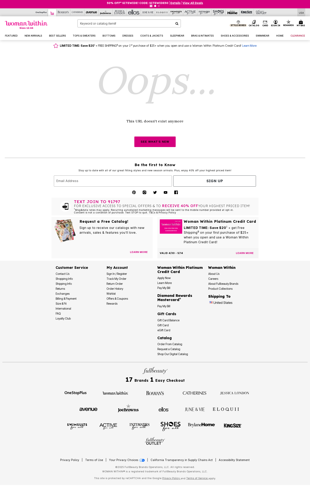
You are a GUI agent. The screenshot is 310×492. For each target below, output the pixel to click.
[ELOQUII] (226, 409)
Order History (115, 288)
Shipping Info (64, 283)
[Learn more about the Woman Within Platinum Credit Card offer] (244, 253)
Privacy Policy (69, 460)
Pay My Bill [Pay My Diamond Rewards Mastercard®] (163, 306)
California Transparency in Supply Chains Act (182, 460)
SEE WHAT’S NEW (155, 141)
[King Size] (247, 12)
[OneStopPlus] (41, 12)
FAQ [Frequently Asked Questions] (58, 313)
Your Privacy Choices (127, 460)
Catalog (164, 338)
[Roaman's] (63, 12)
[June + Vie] (195, 409)
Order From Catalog (169, 344)
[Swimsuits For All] (176, 12)
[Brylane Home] (233, 12)
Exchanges (63, 293)
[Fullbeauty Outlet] (155, 442)
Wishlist (111, 293)
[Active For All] (190, 12)
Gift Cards (166, 314)
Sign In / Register (117, 273)
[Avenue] (91, 12)
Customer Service (72, 267)
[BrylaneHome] (202, 426)
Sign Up (214, 181)
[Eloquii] (162, 12)
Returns (60, 288)
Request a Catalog (168, 349)
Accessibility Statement (234, 460)
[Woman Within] (52, 12)
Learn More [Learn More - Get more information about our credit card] (164, 283)
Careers (213, 278)
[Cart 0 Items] (301, 23)
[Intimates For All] (204, 12)
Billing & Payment (66, 298)
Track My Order (116, 278)
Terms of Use (94, 460)
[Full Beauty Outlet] (261, 12)
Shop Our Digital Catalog (172, 354)
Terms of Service (197, 478)
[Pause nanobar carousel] (151, 6)
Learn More (249, 45)
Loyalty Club (63, 318)
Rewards (112, 303)
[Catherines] (195, 393)
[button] (275, 23)
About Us (213, 273)
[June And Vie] (148, 12)
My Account (117, 267)
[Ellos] (134, 12)
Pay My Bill (163, 288)
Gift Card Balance (168, 320)
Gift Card (163, 325)
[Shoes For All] (218, 12)
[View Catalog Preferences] (139, 252)
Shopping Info (64, 278)
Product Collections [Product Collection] (220, 288)
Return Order (115, 283)
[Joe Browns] (106, 12)
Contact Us (62, 273)
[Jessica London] (120, 12)
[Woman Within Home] (26, 24)
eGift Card (163, 330)
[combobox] (129, 23)
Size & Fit (61, 303)
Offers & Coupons (117, 298)
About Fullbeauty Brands (223, 283)
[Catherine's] (77, 12)
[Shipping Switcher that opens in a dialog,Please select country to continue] (301, 12)
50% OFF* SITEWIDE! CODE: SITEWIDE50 (137, 3)
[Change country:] (211, 302)
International (63, 308)
